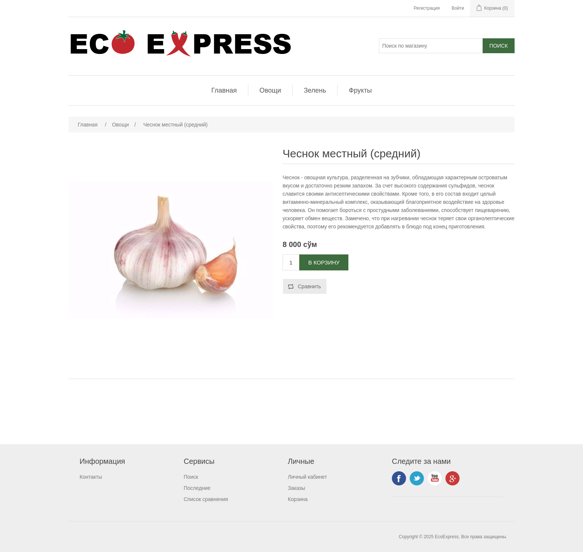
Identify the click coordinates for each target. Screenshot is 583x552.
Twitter (417, 478)
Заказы (296, 488)
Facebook (399, 478)
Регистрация (427, 8)
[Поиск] (431, 45)
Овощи (270, 90)
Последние (197, 488)
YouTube (435, 478)
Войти (458, 8)
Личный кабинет (307, 477)
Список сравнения (206, 499)
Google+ (452, 478)
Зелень (315, 90)
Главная (224, 90)
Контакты (91, 477)
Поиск (191, 477)
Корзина (297, 499)
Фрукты (360, 90)
